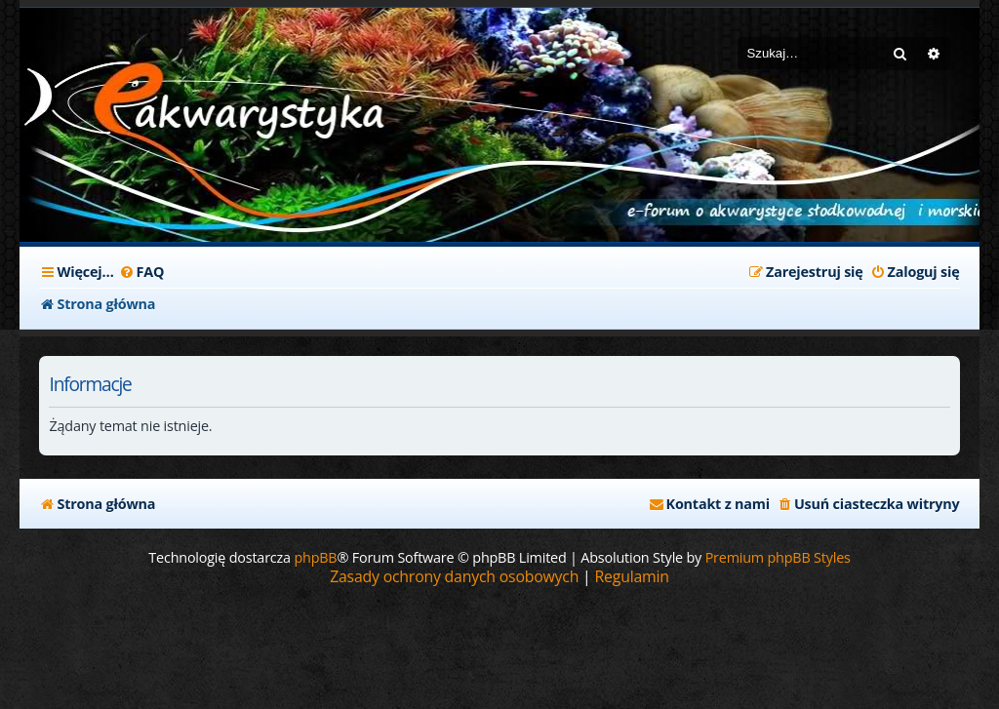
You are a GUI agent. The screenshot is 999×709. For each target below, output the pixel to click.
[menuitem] (142, 272)
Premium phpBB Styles (778, 557)
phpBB (315, 557)
